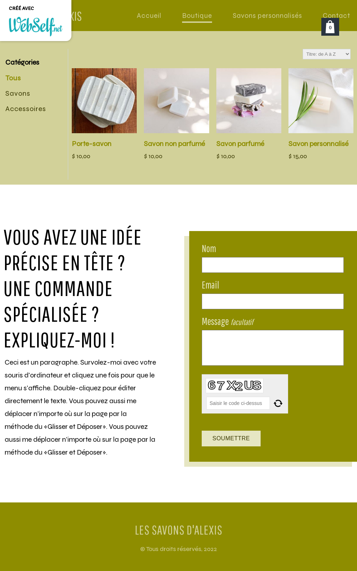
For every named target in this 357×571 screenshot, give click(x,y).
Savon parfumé (240, 143)
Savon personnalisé (318, 143)
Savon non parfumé (174, 143)
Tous (13, 78)
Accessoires (25, 108)
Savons (17, 93)
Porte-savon (91, 143)
